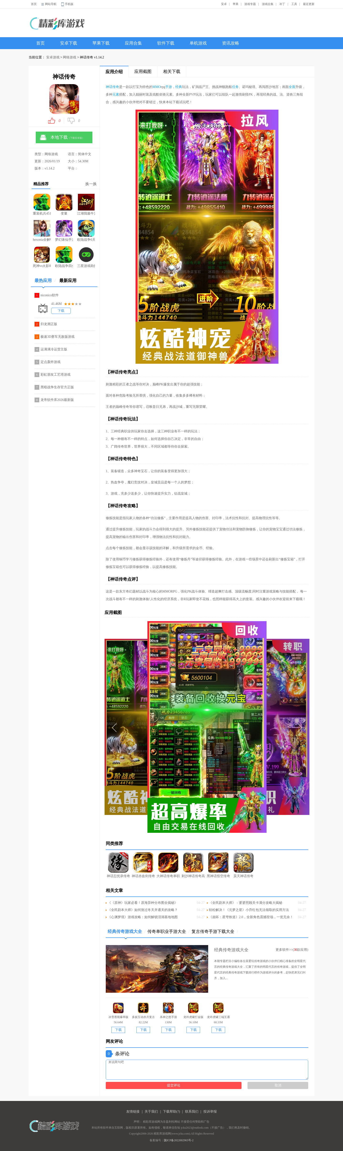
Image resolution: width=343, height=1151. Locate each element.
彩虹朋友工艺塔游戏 (55, 374)
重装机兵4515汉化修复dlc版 (42, 204)
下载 (61, 310)
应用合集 (133, 43)
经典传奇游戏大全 (127, 933)
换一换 (91, 184)
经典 (178, 87)
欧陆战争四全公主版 (64, 257)
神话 (109, 87)
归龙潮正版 (48, 324)
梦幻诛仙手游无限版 (64, 230)
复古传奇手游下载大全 (215, 931)
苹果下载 (101, 43)
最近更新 (308, 4)
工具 (294, 4)
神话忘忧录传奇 (118, 865)
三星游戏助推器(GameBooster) (86, 257)
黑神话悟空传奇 (218, 865)
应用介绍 (114, 71)
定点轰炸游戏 (50, 362)
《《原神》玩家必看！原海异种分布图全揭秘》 (143, 903)
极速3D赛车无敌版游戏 (57, 336)
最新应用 (67, 280)
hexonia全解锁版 (42, 230)
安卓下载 (68, 43)
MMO (156, 87)
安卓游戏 (53, 57)
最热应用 (45, 282)
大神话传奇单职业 (168, 865)
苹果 (235, 4)
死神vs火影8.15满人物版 (42, 257)
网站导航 (50, 4)
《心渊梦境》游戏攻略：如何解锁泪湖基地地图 (143, 917)
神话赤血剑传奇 (143, 865)
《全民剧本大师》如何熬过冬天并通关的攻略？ (143, 910)
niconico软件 (49, 295)
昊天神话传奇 (243, 865)
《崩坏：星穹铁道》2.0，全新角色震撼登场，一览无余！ (251, 917)
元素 (115, 94)
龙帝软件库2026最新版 (57, 400)
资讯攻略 (230, 43)
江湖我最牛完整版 (86, 204)
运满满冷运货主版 (53, 349)
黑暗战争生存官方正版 (57, 387)
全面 (292, 87)
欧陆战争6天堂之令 (86, 230)
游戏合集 (267, 4)
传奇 (115, 87)
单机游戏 (198, 43)
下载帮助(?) (171, 1111)
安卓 (224, 4)
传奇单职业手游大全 (168, 931)
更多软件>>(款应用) (292, 949)
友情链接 (133, 1111)
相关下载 (171, 71)
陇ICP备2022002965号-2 (179, 1140)
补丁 (282, 4)
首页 (34, 4)
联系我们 (191, 1111)
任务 (235, 87)
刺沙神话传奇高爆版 (193, 865)
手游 (168, 87)
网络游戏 (69, 57)
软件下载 (165, 43)
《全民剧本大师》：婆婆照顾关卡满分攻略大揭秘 (245, 903)
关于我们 (151, 1111)
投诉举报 (210, 1111)
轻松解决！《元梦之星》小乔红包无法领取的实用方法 (249, 910)
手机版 (69, 4)
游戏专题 (250, 4)
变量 (64, 204)
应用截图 (142, 71)
